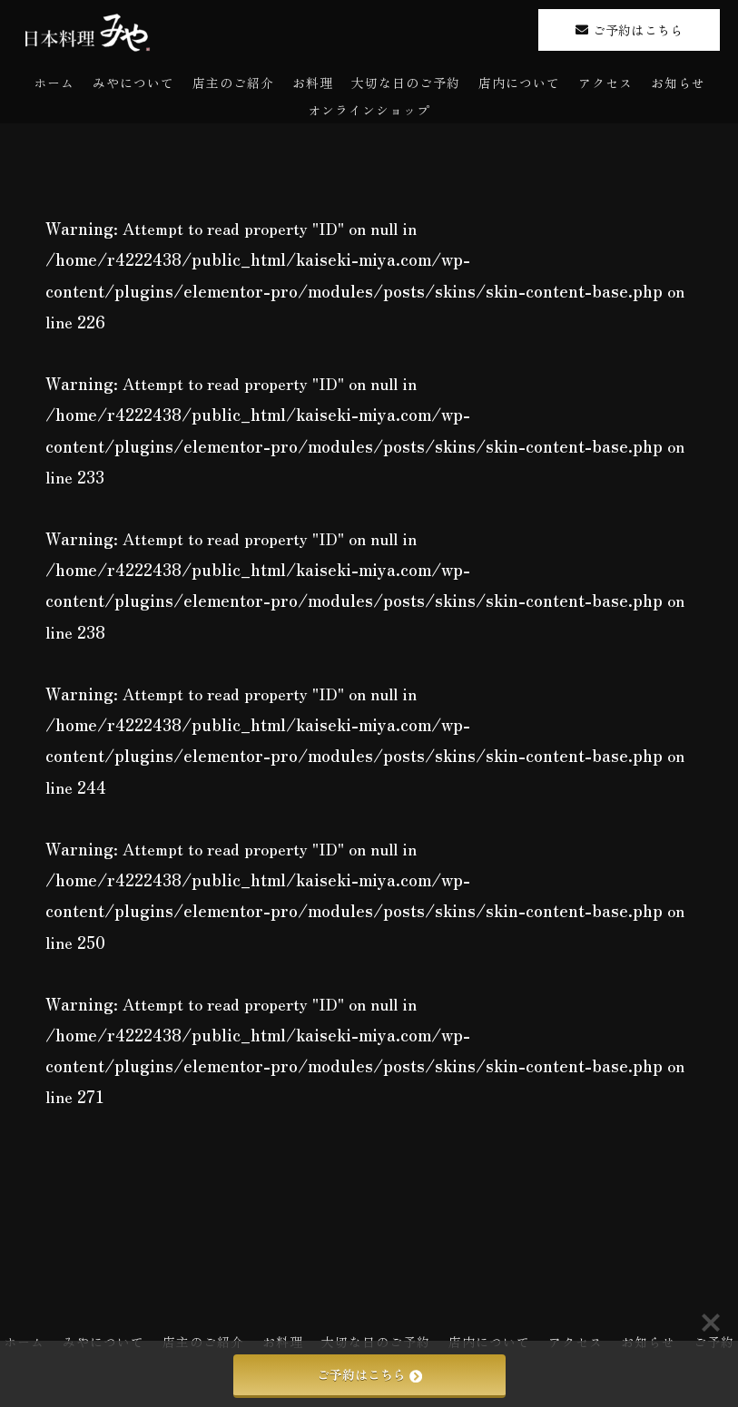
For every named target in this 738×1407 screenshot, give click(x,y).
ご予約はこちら (369, 1374)
